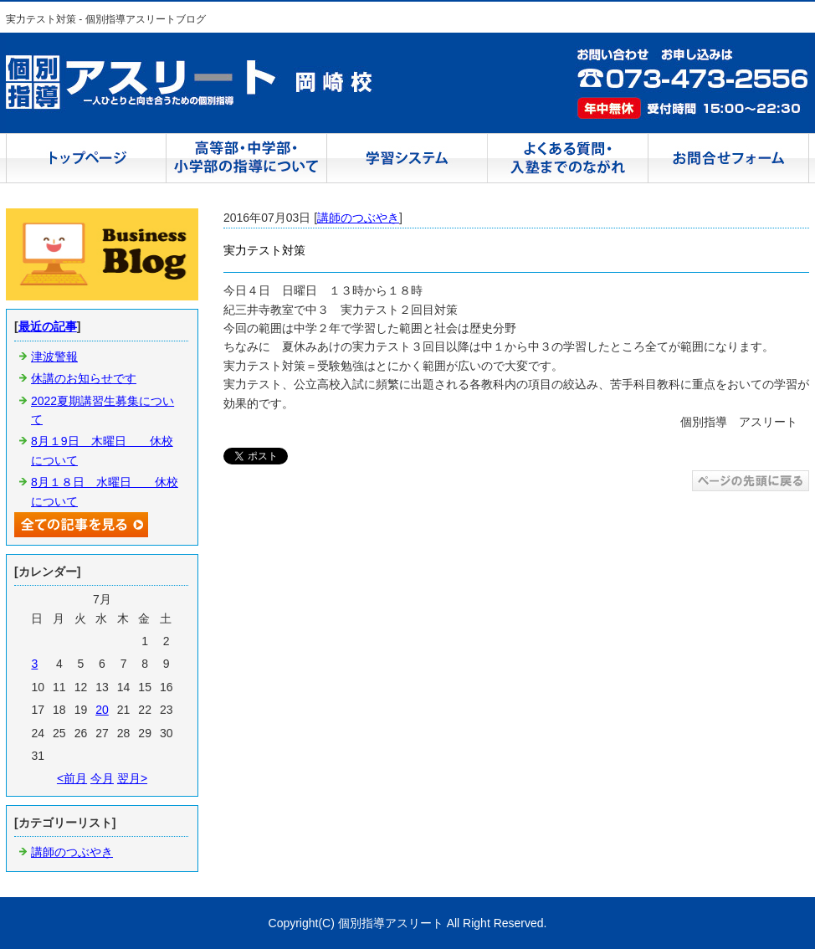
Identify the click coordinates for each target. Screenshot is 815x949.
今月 (102, 778)
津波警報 (54, 356)
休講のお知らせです (83, 378)
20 (102, 709)
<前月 (72, 778)
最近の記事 (47, 326)
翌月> (132, 778)
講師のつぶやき (358, 217)
